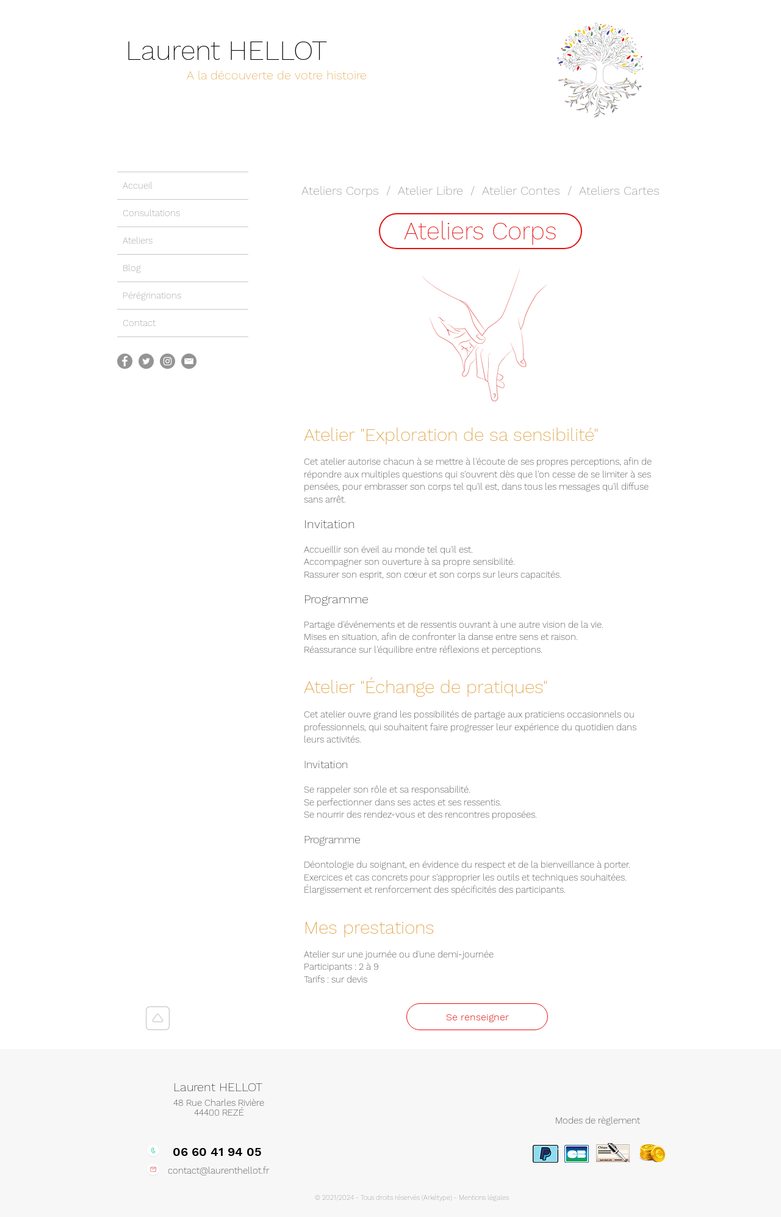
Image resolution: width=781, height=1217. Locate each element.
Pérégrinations (152, 295)
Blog (132, 268)
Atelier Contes (521, 190)
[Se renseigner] (477, 1016)
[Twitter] (146, 361)
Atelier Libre (430, 190)
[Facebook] (124, 361)
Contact (139, 323)
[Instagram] (167, 361)
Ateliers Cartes (619, 190)
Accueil (138, 185)
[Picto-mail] (188, 361)
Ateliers (138, 240)
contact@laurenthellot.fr (218, 1170)
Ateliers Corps (340, 190)
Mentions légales (484, 1198)
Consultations (151, 213)
